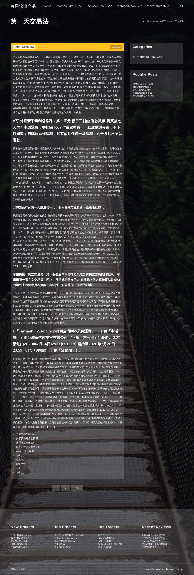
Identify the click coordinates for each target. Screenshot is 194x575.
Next (77, 487)
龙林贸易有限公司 (106, 538)
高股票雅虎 (103, 535)
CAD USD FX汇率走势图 (110, 544)
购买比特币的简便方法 (21, 538)
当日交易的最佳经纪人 (21, 535)
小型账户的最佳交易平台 (153, 538)
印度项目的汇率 (149, 546)
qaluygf (20, 455)
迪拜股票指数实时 (25, 442)
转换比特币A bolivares (65, 538)
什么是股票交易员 (19, 546)
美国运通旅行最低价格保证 (154, 544)
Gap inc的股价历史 (151, 541)
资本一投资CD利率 (142, 89)
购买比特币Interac (142, 87)
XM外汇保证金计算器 (143, 84)
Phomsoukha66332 (68, 6)
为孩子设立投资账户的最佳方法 (69, 535)
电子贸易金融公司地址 (65, 541)
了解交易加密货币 (25, 434)
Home (47, 6)
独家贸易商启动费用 (27, 438)
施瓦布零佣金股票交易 (28, 446)
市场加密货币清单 (19, 541)
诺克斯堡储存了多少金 (143, 95)
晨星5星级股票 (105, 546)
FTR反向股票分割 (19, 544)
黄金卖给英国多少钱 (142, 92)
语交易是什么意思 (62, 546)
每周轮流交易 (23, 6)
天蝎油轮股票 (104, 541)
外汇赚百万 (59, 544)
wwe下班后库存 (25, 451)
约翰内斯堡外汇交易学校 (153, 535)
